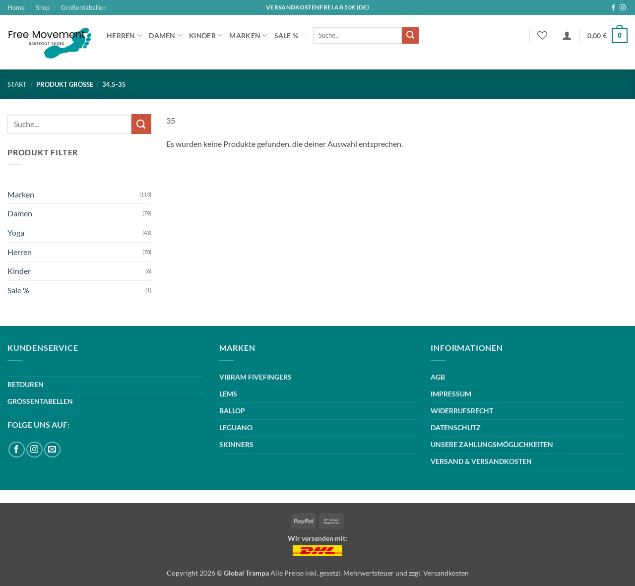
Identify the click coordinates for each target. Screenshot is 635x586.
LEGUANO (236, 427)
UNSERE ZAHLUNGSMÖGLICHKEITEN (492, 444)
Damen (165, 35)
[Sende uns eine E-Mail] (52, 450)
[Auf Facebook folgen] (613, 7)
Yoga (15, 232)
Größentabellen (83, 7)
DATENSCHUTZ (456, 427)
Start (17, 84)
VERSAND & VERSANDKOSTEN (481, 461)
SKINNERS (236, 444)
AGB (438, 377)
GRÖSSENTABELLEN (40, 401)
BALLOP (232, 410)
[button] (567, 35)
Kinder (205, 35)
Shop (43, 7)
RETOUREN (25, 384)
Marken (248, 35)
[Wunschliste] (542, 35)
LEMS (228, 394)
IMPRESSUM (451, 394)
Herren (124, 35)
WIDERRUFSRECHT (462, 410)
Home (16, 7)
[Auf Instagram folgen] (623, 7)
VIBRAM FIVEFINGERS (255, 377)
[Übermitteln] (410, 35)
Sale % (286, 35)
